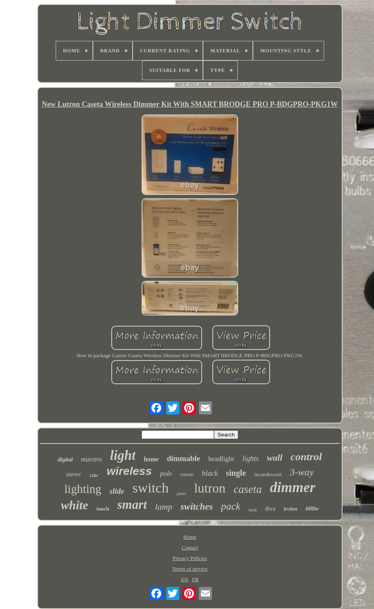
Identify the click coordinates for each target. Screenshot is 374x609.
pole (166, 473)
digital (65, 460)
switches (196, 507)
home (151, 459)
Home (189, 537)
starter (73, 474)
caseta (248, 489)
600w (312, 508)
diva (270, 508)
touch (102, 509)
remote (187, 474)
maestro (91, 459)
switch (150, 487)
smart (132, 504)
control (306, 457)
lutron (209, 488)
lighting (82, 488)
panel (181, 493)
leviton (290, 509)
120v (93, 475)
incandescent (268, 474)
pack (230, 506)
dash (252, 509)
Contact (190, 547)
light (122, 455)
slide (117, 491)
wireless (129, 471)
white (74, 505)
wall (274, 457)
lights (250, 459)
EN (184, 579)
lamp (163, 507)
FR (195, 579)
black (210, 473)
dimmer (292, 487)
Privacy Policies (190, 558)
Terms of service (189, 569)
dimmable (183, 458)
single (236, 472)
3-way (302, 472)
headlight (221, 459)
